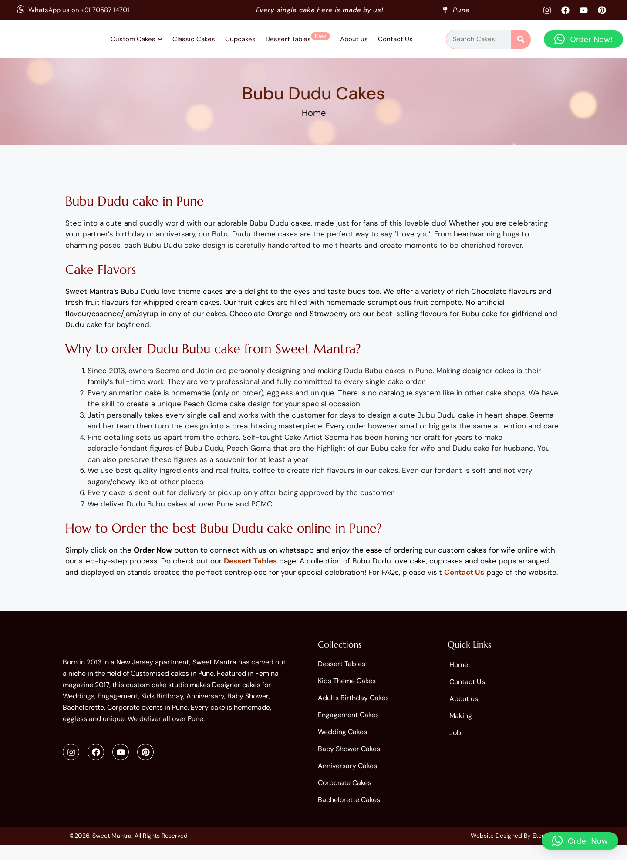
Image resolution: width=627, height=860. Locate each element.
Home (314, 119)
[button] (583, 42)
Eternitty (544, 851)
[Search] (520, 43)
